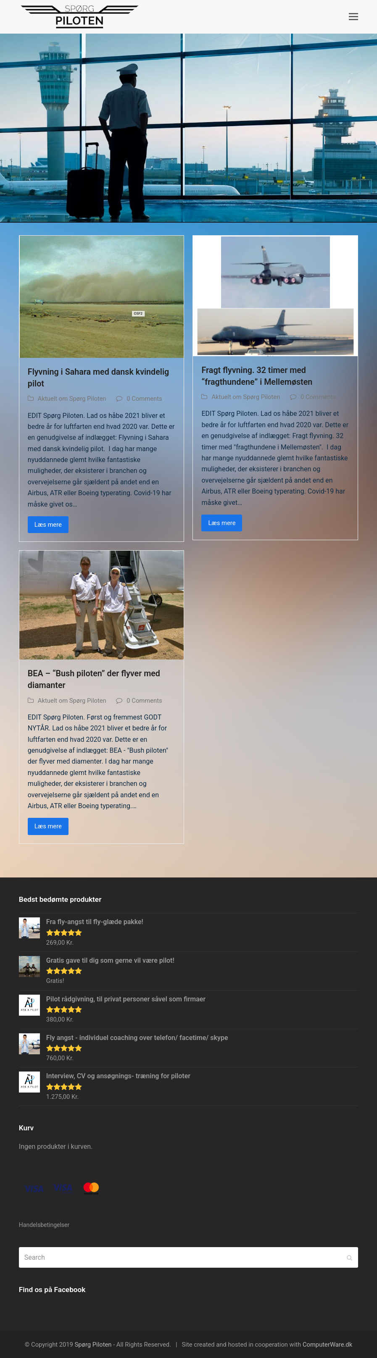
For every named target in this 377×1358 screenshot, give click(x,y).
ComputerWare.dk (327, 1344)
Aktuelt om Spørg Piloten (72, 398)
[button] (353, 17)
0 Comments (144, 398)
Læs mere (48, 524)
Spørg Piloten (93, 1344)
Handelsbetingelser (44, 1224)
